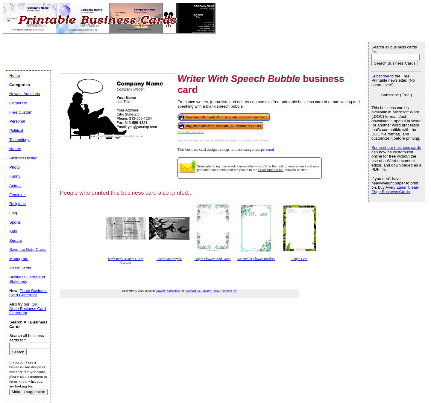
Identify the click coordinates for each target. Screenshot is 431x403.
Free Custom (20, 112)
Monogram (18, 259)
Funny (14, 176)
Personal (17, 121)
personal (267, 149)
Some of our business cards (396, 147)
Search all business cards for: (394, 49)
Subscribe (204, 166)
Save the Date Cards (27, 249)
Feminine (17, 195)
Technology (19, 140)
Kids (13, 231)
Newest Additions (24, 93)
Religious (17, 204)
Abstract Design (23, 158)
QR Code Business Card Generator (27, 308)
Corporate (18, 103)
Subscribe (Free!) (396, 95)
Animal (15, 185)
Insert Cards (20, 268)
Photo (14, 167)
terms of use (261, 140)
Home (14, 75)
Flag (13, 213)
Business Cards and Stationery (27, 279)
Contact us (193, 290)
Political (16, 130)
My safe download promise (193, 140)
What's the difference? (190, 132)
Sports (15, 222)
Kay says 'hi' (228, 290)
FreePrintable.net (270, 170)
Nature (15, 148)
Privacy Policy (210, 290)
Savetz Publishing (167, 290)
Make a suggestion (28, 392)
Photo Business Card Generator (28, 292)
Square (15, 240)
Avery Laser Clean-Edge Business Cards (395, 189)
